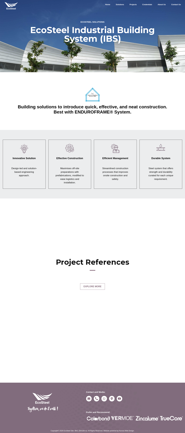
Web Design (129, 431)
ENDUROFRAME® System (102, 111)
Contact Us (176, 4)
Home (107, 4)
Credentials (147, 4)
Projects (133, 4)
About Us (162, 4)
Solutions (120, 4)
